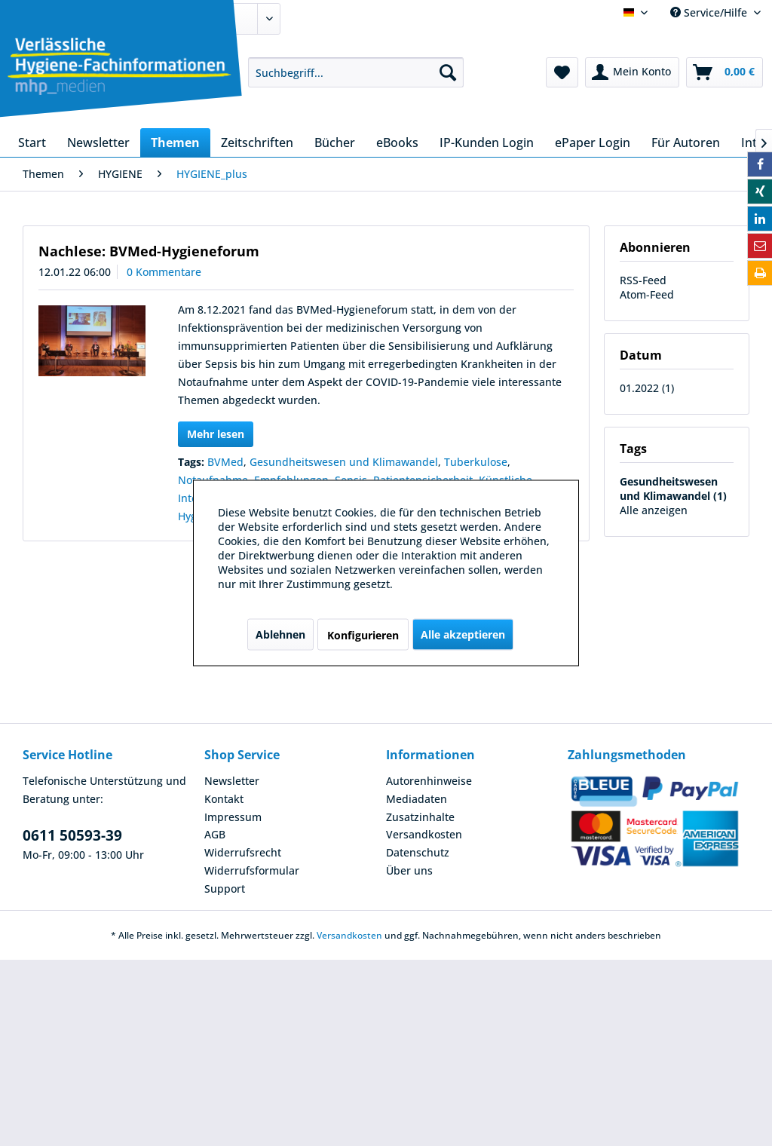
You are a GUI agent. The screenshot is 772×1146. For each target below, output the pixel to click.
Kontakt (224, 799)
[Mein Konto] (632, 72)
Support (224, 888)
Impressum (233, 817)
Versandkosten (424, 834)
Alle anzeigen (654, 510)
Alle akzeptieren (463, 634)
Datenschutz (417, 852)
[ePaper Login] (592, 142)
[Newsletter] (98, 142)
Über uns (409, 870)
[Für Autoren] (686, 142)
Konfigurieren (363, 635)
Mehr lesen (215, 434)
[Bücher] (335, 142)
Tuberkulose (475, 462)
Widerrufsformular (251, 870)
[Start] (32, 142)
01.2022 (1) (647, 388)
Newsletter (231, 781)
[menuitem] (356, 72)
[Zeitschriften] (257, 142)
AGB (214, 834)
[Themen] (175, 142)
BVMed (225, 462)
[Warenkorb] (724, 72)
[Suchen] (448, 72)
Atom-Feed (647, 294)
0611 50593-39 (72, 835)
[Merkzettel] (562, 72)
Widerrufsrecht (242, 852)
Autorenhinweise (429, 781)
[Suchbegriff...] (356, 72)
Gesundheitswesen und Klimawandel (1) (673, 488)
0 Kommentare (164, 272)
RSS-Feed (643, 280)
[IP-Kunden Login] (486, 142)
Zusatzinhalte (420, 817)
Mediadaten (416, 799)
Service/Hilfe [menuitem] (710, 12)
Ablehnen (280, 634)
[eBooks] (397, 142)
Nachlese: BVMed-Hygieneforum (148, 251)
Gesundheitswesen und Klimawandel (344, 462)
